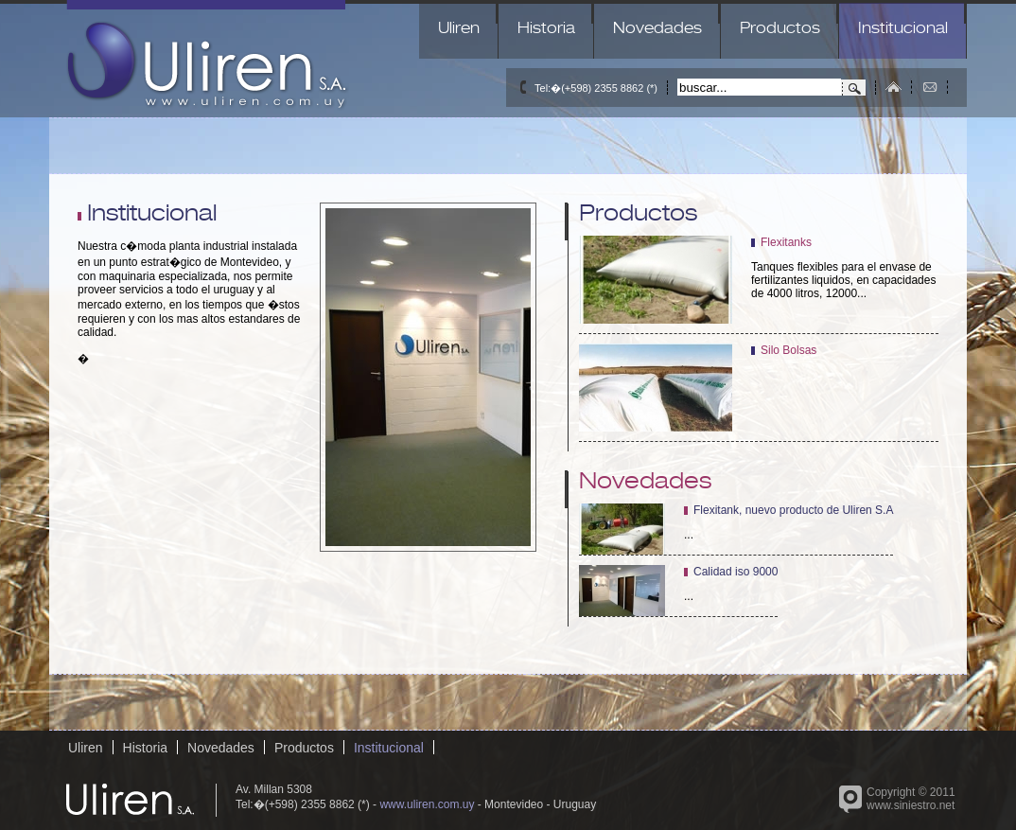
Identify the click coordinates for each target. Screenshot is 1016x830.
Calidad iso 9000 (735, 571)
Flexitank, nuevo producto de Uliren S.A (793, 510)
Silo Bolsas (788, 350)
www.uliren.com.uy (426, 804)
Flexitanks (786, 242)
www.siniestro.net (911, 805)
